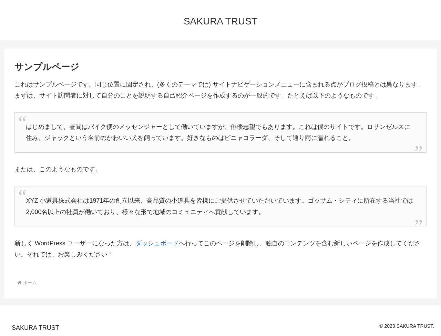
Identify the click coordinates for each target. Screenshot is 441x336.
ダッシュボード (157, 243)
